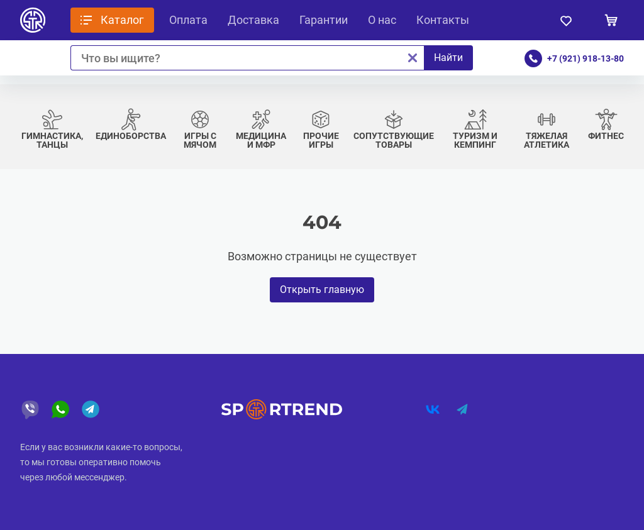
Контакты (442, 19)
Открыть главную (322, 289)
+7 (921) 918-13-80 (585, 58)
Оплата (188, 19)
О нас (382, 19)
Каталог (122, 19)
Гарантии (323, 19)
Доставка (253, 19)
